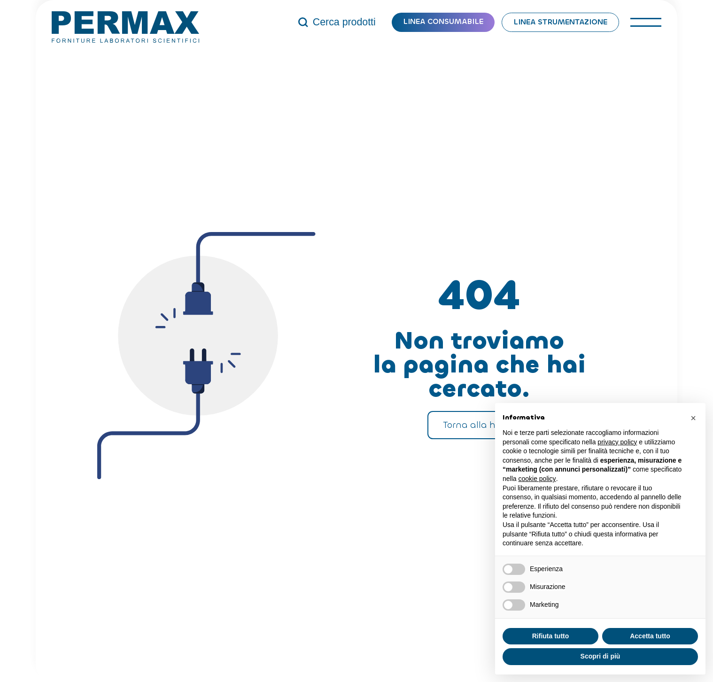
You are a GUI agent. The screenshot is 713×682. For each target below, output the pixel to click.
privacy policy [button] (617, 442)
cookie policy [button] (537, 478)
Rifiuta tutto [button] (550, 636)
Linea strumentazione (560, 22)
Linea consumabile (443, 21)
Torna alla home (479, 425)
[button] (693, 418)
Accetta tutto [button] (650, 636)
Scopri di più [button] (600, 656)
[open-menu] (646, 22)
